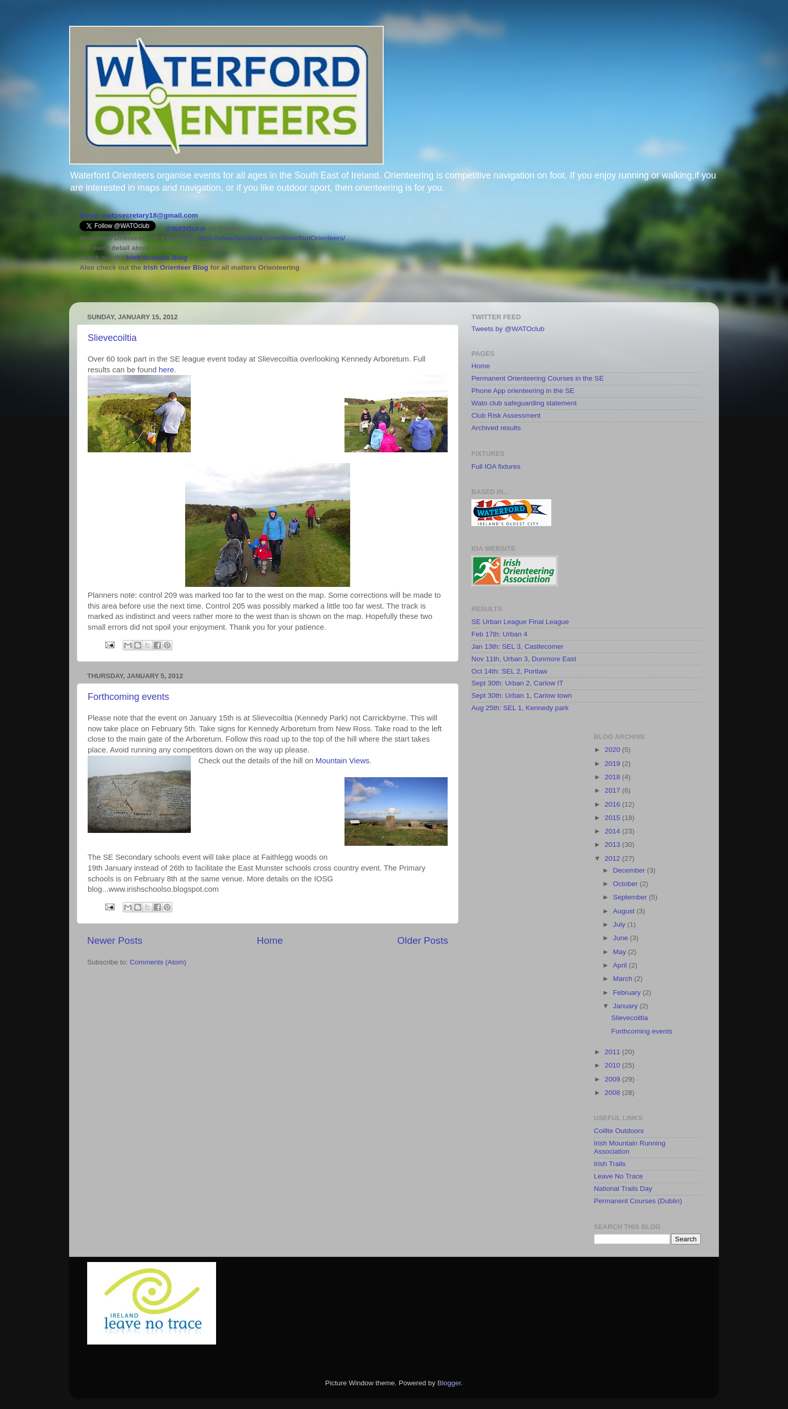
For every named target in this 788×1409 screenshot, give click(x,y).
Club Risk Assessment (505, 415)
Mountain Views (343, 761)
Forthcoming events (128, 697)
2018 (613, 777)
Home (270, 940)
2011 (613, 1052)
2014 (613, 831)
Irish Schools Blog (155, 257)
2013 (613, 844)
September (631, 897)
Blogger (449, 1383)
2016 (613, 804)
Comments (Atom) (158, 962)
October (626, 884)
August (625, 911)
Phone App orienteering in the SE (522, 391)
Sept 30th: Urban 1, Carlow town (521, 695)
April (621, 965)
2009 (613, 1079)
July (620, 924)
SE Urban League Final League (520, 622)
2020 (613, 749)
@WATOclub (185, 229)
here (166, 370)
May (620, 952)
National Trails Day (623, 1188)
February (628, 992)
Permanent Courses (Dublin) (638, 1201)
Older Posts (422, 940)
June (621, 938)
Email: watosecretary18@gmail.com (138, 215)
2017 (613, 790)
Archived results (496, 428)
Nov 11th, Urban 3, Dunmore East (523, 659)
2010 (613, 1065)
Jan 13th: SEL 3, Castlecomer (517, 646)
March (623, 978)
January (626, 1006)
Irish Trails (610, 1164)
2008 (613, 1092)
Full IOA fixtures (495, 466)
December (630, 870)
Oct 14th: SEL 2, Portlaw (509, 671)
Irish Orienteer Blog (175, 267)
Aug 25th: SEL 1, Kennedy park (520, 708)
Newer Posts (114, 940)
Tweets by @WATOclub (508, 329)
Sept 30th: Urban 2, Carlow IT (517, 683)
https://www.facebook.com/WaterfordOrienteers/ (271, 238)
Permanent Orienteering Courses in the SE (537, 378)
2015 (613, 818)
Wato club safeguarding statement (524, 403)
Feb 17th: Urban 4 (499, 634)
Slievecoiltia (112, 338)
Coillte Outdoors (619, 1131)
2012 (613, 858)
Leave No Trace (618, 1176)
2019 (613, 763)
